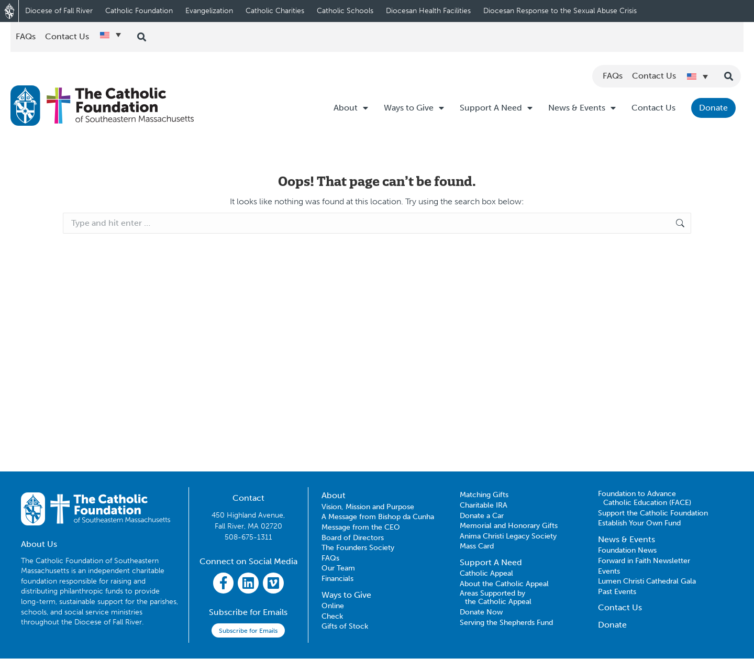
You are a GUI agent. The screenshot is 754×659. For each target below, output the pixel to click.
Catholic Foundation (139, 10)
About (351, 107)
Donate (713, 108)
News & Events (582, 107)
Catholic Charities (275, 10)
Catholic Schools (345, 10)
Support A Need (496, 107)
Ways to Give (414, 107)
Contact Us (653, 108)
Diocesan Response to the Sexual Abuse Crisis (560, 10)
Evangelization (209, 10)
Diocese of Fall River (59, 10)
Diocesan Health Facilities (428, 10)
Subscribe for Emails (248, 631)
